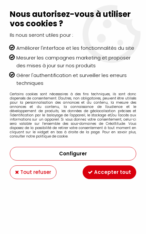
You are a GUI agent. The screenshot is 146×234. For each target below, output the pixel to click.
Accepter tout (109, 172)
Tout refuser (33, 172)
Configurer (73, 153)
